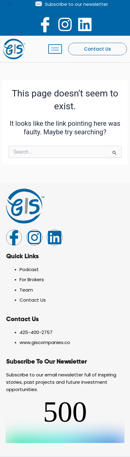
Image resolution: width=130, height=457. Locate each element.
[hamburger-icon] (55, 49)
